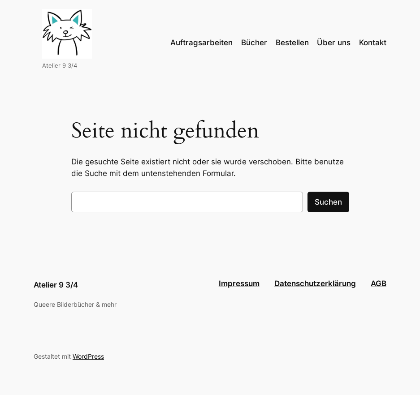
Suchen (328, 202)
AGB (378, 283)
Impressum (239, 283)
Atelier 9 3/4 (56, 284)
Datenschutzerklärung (315, 283)
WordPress (88, 356)
